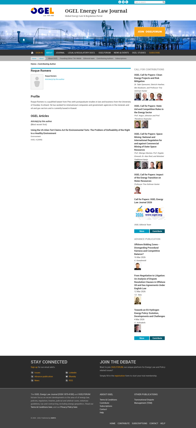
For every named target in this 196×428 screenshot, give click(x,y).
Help (102, 412)
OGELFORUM (105, 52)
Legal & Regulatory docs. (81, 52)
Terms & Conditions (108, 399)
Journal (60, 52)
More (142, 231)
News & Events (121, 52)
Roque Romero (50, 76)
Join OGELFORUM (149, 32)
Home (32, 53)
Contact (103, 409)
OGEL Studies (139, 52)
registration (120, 375)
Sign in (39, 52)
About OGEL (53, 58)
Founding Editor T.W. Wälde (70, 58)
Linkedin (119, 1)
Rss (126, 1)
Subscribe (154, 52)
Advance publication (43, 376)
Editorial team (88, 58)
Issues (37, 372)
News (36, 380)
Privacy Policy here (68, 407)
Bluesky (123, 1)
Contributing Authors (105, 58)
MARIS (53, 418)
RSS (71, 380)
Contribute (157, 231)
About (49, 52)
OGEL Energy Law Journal (46, 12)
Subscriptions (120, 58)
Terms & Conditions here (41, 407)
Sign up (34, 367)
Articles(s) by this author (54, 79)
